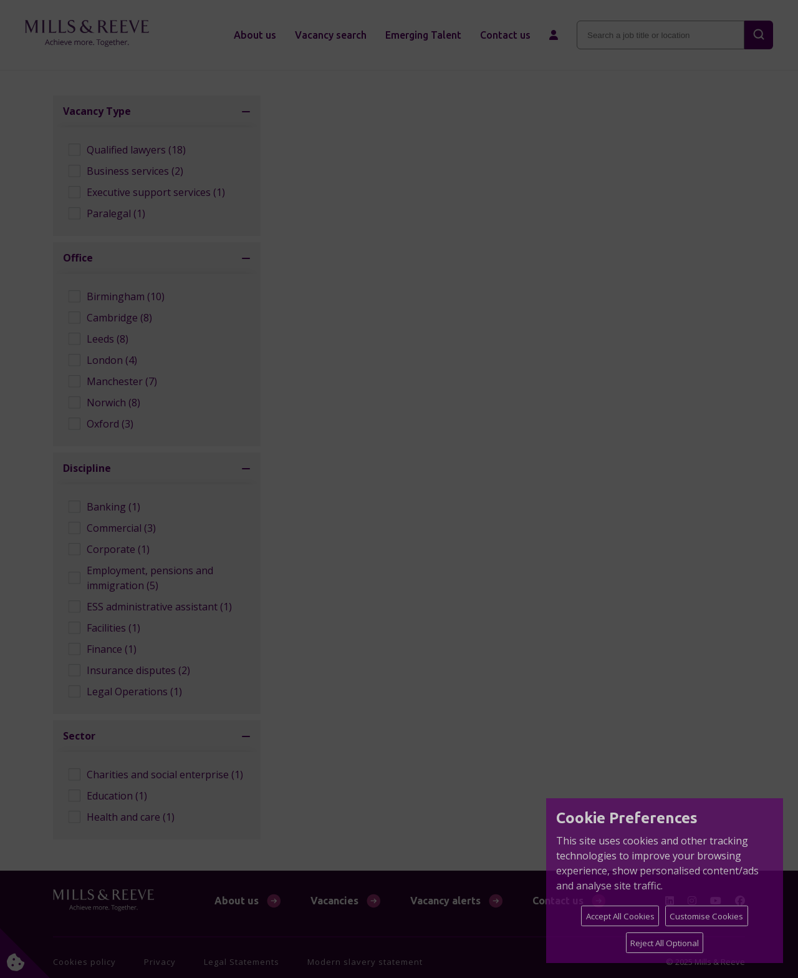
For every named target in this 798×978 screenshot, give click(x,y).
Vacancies (334, 900)
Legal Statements (241, 961)
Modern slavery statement (365, 961)
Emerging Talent (423, 35)
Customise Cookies (706, 916)
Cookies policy (84, 961)
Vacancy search (331, 35)
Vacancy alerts (445, 900)
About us (255, 35)
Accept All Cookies (620, 916)
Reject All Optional (664, 943)
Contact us (505, 35)
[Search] (758, 35)
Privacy (160, 961)
